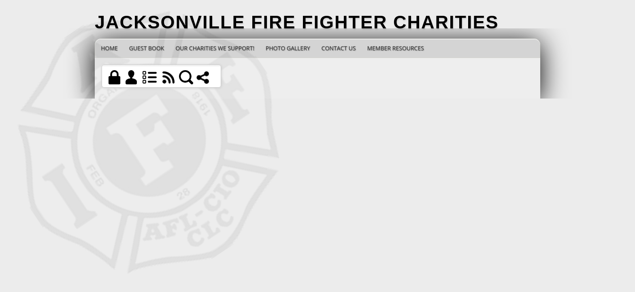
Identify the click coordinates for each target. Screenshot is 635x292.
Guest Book (146, 48)
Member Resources (395, 48)
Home (109, 48)
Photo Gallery (288, 48)
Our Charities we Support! (214, 48)
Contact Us (339, 48)
